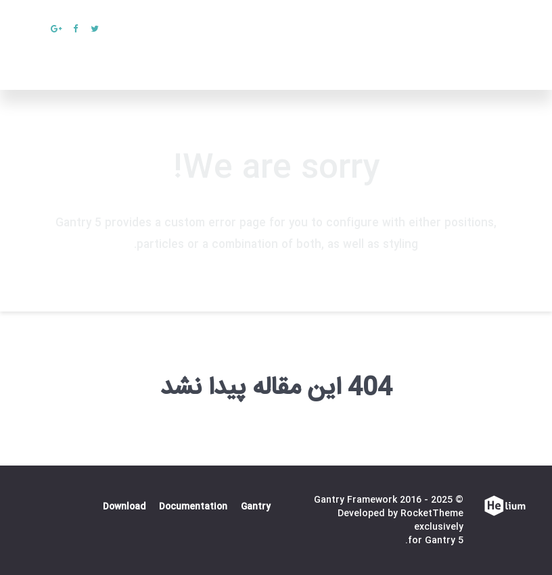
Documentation (193, 507)
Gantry (256, 507)
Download (124, 507)
